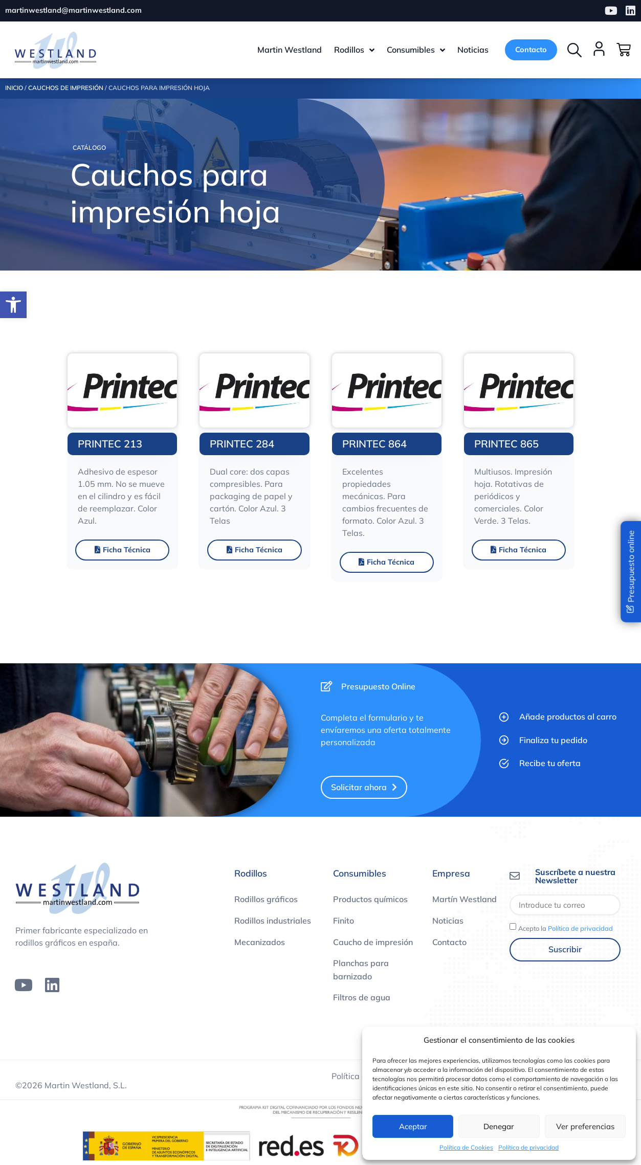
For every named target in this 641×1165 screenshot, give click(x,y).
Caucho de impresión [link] (373, 942)
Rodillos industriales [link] (272, 921)
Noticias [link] (447, 921)
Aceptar (413, 1126)
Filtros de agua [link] (361, 998)
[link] (13, 305)
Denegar (498, 1126)
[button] (574, 50)
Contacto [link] (449, 942)
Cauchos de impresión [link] (65, 89)
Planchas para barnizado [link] (361, 970)
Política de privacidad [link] (528, 1147)
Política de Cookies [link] (466, 1147)
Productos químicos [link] (370, 900)
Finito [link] (343, 921)
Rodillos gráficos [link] (266, 900)
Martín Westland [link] (464, 900)
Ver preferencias (585, 1126)
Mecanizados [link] (259, 942)
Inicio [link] (14, 89)
